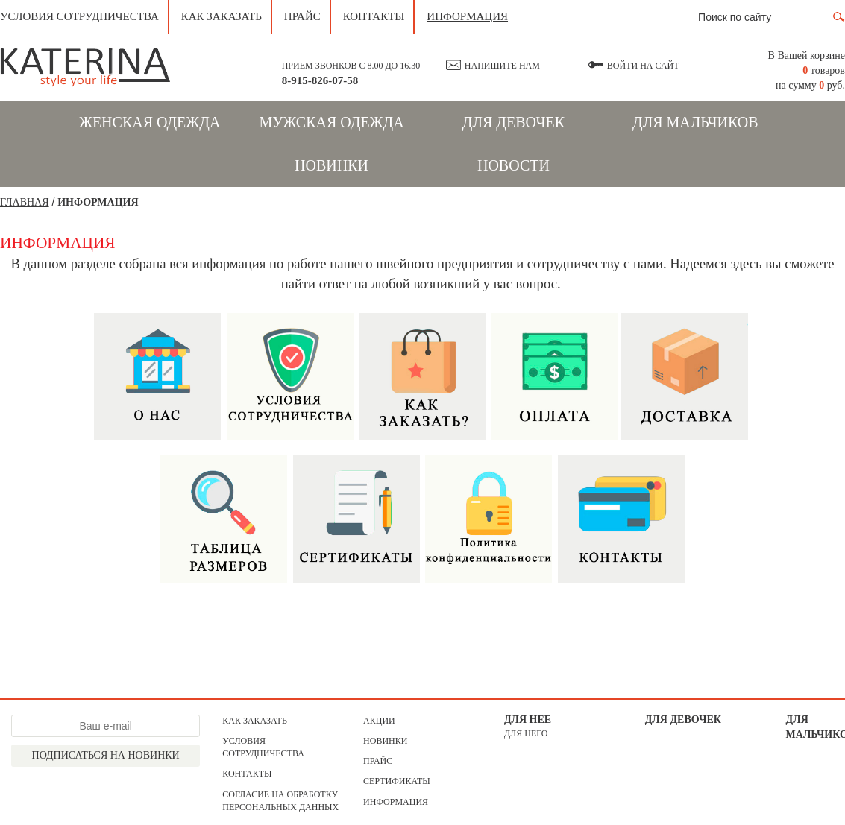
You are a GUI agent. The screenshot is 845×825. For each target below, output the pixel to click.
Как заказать (221, 16)
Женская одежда (149, 122)
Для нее (527, 719)
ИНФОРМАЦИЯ (97, 202)
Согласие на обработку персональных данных (280, 800)
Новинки (331, 165)
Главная (24, 202)
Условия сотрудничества (79, 16)
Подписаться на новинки (106, 755)
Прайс (302, 16)
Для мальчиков (695, 122)
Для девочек (513, 122)
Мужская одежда (331, 122)
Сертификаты (396, 781)
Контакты (374, 16)
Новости (513, 165)
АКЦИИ (379, 720)
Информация (467, 16)
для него (526, 733)
